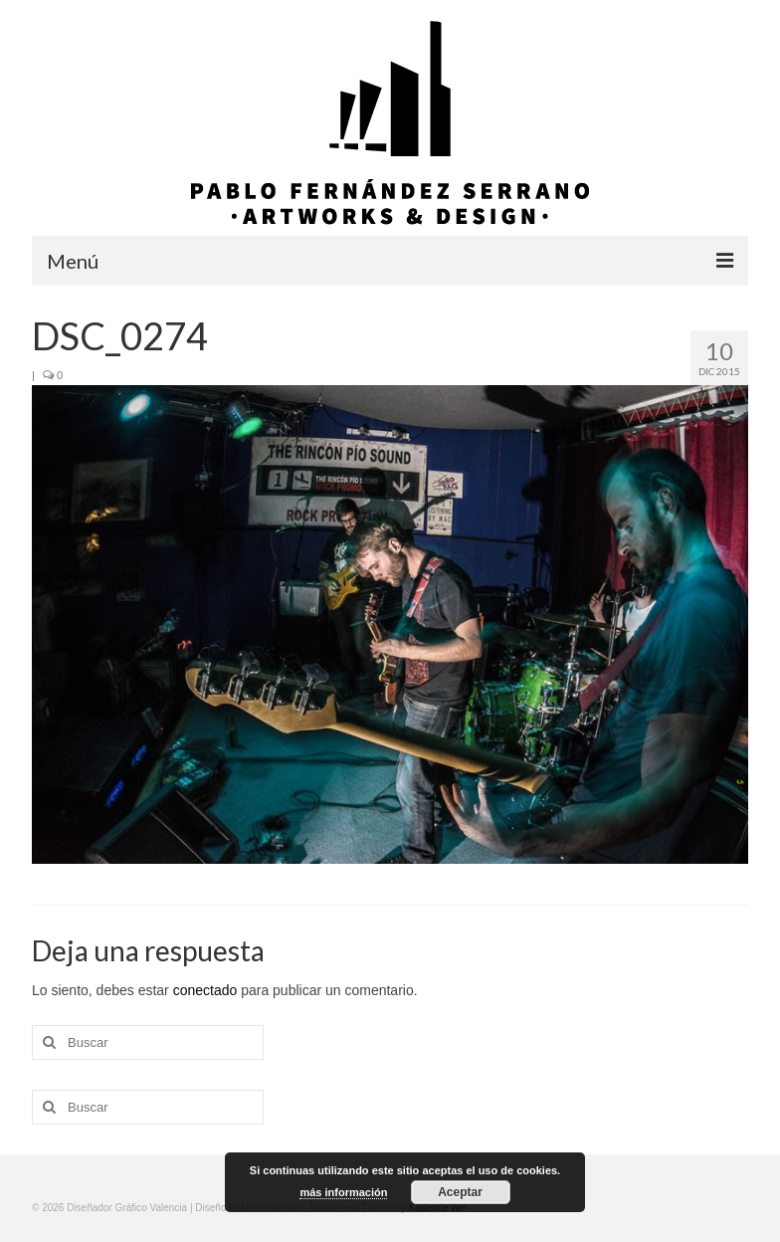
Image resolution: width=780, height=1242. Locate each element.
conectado (205, 990)
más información (343, 1192)
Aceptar (460, 1192)
